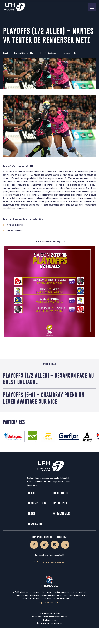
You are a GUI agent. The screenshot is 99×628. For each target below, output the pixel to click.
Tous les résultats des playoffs (50, 241)
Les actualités (61, 493)
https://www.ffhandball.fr (49, 602)
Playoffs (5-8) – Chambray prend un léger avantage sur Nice (43, 398)
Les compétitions (37, 503)
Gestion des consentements (50, 613)
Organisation (35, 523)
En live (32, 493)
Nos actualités (19, 53)
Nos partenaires (61, 513)
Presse (31, 513)
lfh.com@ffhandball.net (49, 562)
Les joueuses (60, 503)
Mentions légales (49, 620)
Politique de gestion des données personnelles (49, 617)
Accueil (5, 53)
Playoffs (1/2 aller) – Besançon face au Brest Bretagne (48, 378)
